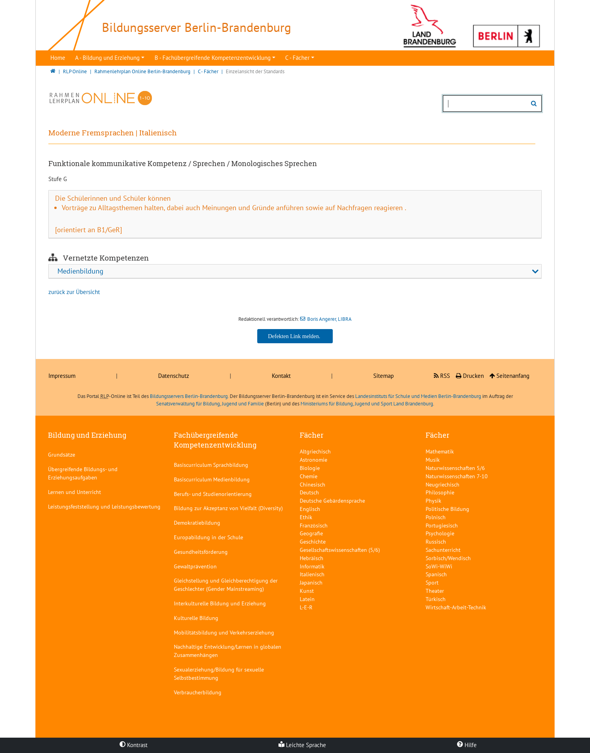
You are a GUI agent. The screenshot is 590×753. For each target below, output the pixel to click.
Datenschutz (173, 375)
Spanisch (436, 574)
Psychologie (440, 533)
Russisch (436, 541)
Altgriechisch (315, 451)
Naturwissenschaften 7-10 (457, 476)
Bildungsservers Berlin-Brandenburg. (189, 396)
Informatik (312, 566)
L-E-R (306, 607)
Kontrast (134, 745)
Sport (432, 582)
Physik (433, 500)
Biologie (310, 468)
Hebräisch (311, 558)
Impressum (62, 375)
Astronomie (313, 459)
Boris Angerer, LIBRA (329, 319)
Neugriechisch (442, 484)
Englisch (310, 508)
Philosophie (440, 492)
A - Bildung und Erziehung (107, 57)
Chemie (308, 476)
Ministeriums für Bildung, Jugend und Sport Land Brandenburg (367, 403)
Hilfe (467, 745)
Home (57, 57)
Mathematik (440, 451)
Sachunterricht (443, 549)
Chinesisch (312, 484)
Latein (307, 599)
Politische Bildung (447, 508)
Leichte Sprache (302, 745)
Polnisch (436, 517)
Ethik (306, 517)
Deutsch (309, 492)
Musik (433, 459)
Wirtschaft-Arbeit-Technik (456, 607)
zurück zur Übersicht (74, 292)
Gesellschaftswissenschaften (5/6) (340, 549)
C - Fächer (297, 57)
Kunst (307, 590)
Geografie (311, 533)
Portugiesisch (442, 525)
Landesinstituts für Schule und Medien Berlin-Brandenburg (418, 396)
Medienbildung (80, 271)
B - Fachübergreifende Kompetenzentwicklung (213, 57)
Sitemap (383, 375)
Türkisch (436, 599)
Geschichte (313, 541)
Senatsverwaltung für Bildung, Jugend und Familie (210, 403)
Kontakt (281, 375)
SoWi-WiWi (439, 566)
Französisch (314, 525)
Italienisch (312, 574)
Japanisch (311, 582)
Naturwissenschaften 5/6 (455, 468)
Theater (435, 590)
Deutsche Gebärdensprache (332, 500)
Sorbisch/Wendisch (448, 558)
